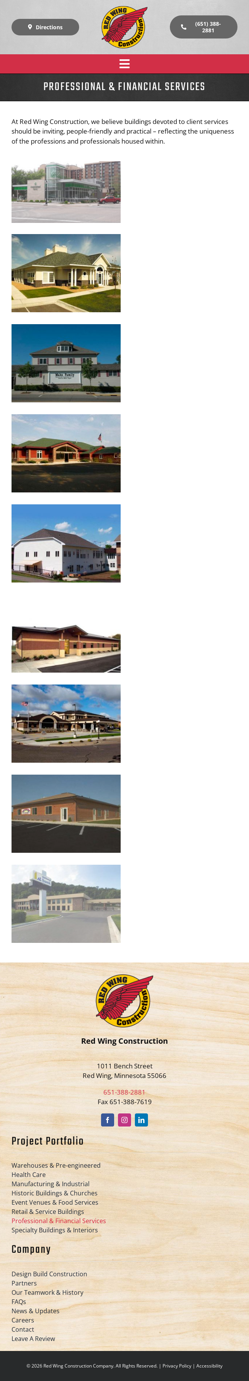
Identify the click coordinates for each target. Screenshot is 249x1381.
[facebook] (107, 1120)
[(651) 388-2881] (203, 27)
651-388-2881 (124, 1092)
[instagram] (124, 1120)
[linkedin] (141, 1120)
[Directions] (45, 27)
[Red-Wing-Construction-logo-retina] (124, 9)
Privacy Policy (177, 1366)
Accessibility (209, 1366)
